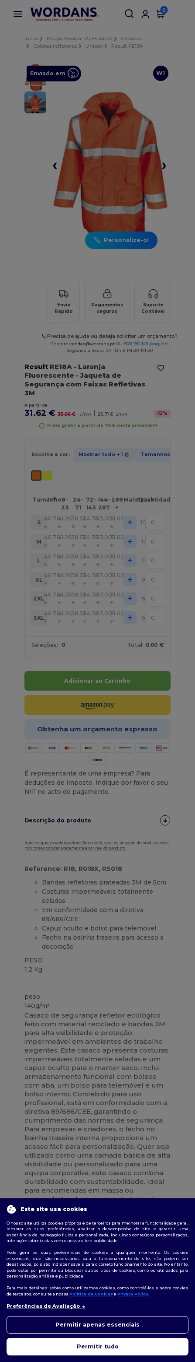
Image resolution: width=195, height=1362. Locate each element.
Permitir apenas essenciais (97, 1324)
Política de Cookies (91, 1294)
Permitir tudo (98, 1346)
